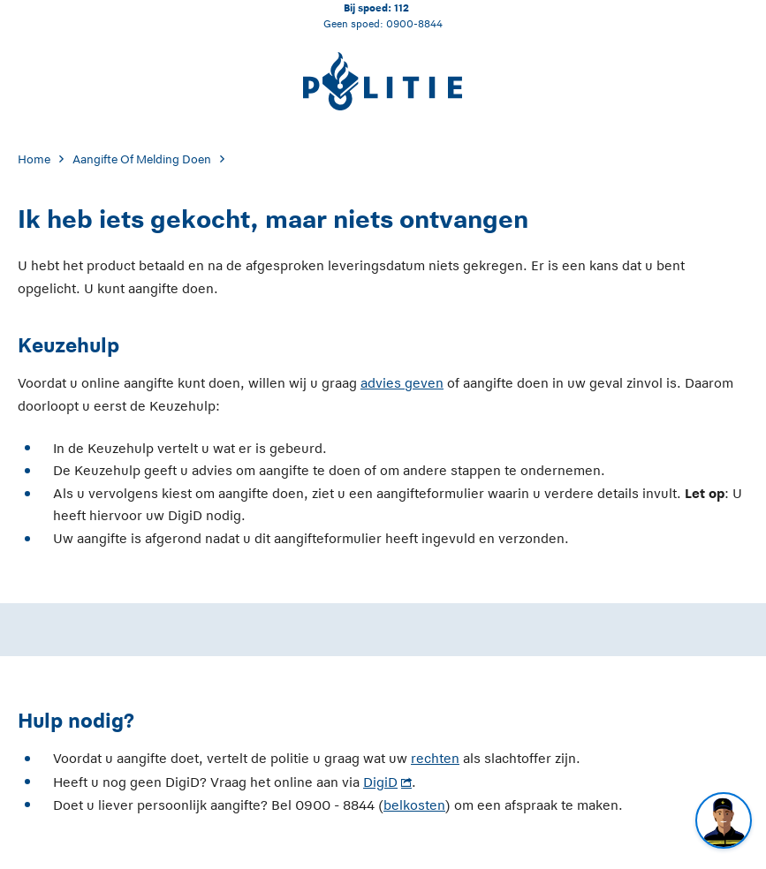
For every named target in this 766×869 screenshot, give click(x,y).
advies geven (402, 382)
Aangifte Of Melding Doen (141, 159)
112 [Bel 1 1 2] (401, 7)
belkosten (414, 805)
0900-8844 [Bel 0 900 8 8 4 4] (414, 23)
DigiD (380, 782)
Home (34, 159)
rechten (435, 758)
